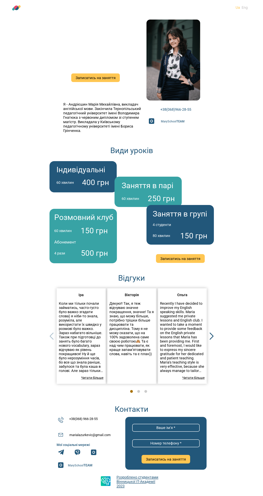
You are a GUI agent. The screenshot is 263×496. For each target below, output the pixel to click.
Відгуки (139, 8)
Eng (245, 7)
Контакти (206, 8)
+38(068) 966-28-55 (83, 419)
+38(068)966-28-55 (175, 109)
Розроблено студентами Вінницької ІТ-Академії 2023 (137, 481)
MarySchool (172, 121)
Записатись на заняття (96, 78)
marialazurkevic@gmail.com (90, 435)
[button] (212, 336)
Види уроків (70, 8)
